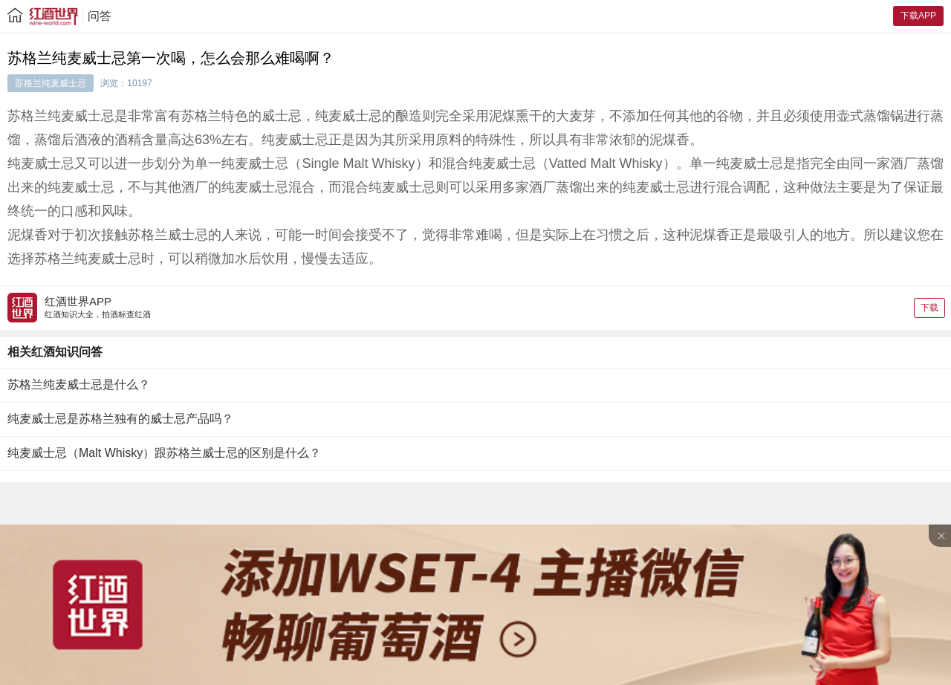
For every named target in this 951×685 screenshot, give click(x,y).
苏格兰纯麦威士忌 (50, 83)
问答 (99, 16)
